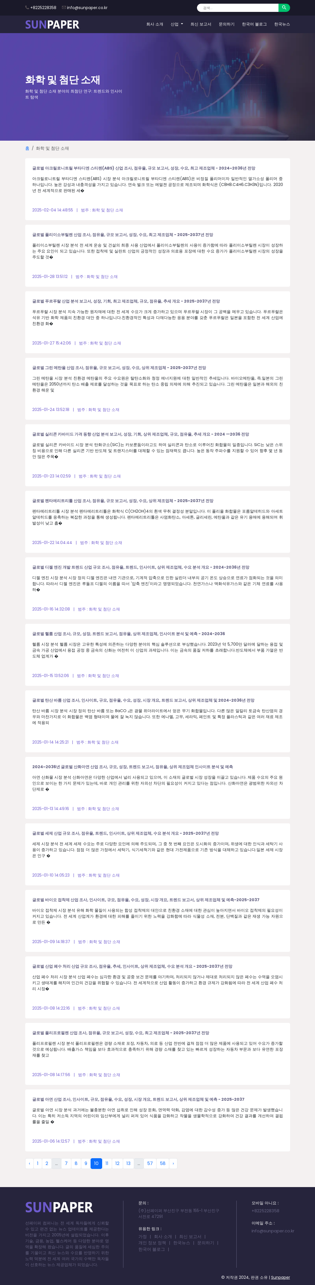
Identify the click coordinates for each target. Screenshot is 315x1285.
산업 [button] (175, 24)
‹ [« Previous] (29, 1163)
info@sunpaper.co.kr (87, 7)
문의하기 (227, 24)
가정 (142, 1236)
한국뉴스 (282, 24)
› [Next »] (173, 1163)
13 (128, 1163)
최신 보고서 (200, 24)
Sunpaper (280, 1277)
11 (107, 1163)
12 (117, 1163)
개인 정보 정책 (152, 1243)
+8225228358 (43, 7)
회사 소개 (154, 24)
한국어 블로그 (254, 24)
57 (150, 1163)
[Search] (237, 8)
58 (163, 1163)
